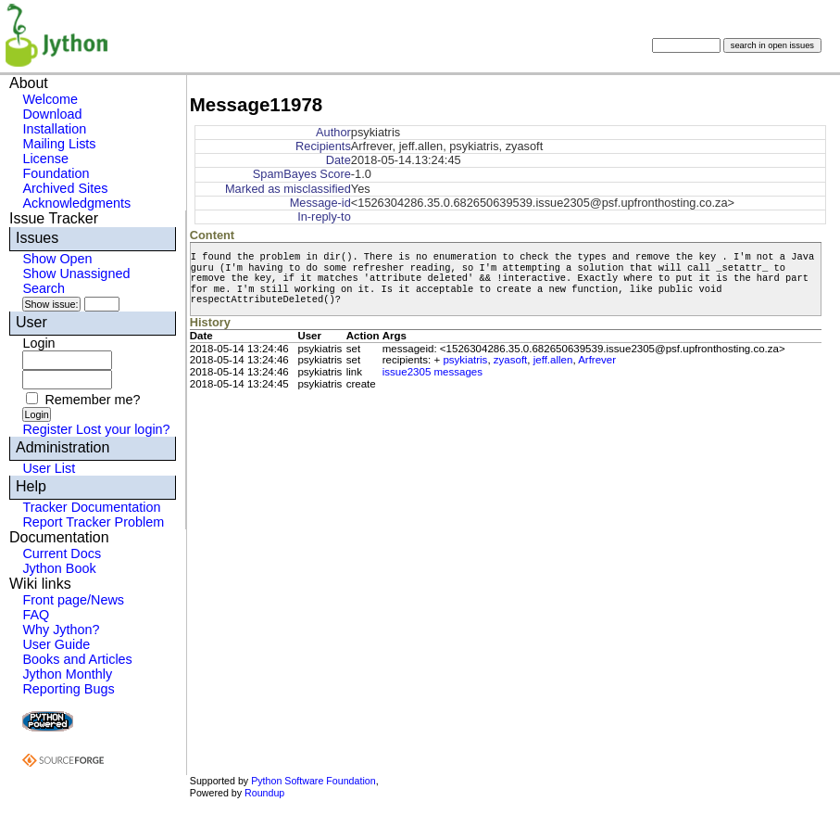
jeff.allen (553, 359)
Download (51, 114)
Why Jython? (60, 629)
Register (47, 429)
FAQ (35, 614)
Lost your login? (123, 429)
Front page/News (73, 599)
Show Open (57, 258)
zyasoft (510, 359)
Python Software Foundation (313, 780)
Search (43, 288)
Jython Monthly (67, 674)
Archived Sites (64, 188)
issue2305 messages (432, 371)
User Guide (56, 644)
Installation (54, 128)
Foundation (55, 173)
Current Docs (61, 553)
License (45, 158)
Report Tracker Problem (93, 522)
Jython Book (58, 568)
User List (48, 468)
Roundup (264, 792)
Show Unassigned (76, 273)
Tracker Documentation (91, 507)
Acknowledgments (76, 203)
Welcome (50, 99)
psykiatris (465, 359)
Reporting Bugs (68, 688)
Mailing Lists (58, 143)
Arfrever (597, 359)
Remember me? (92, 399)
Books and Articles (77, 659)
